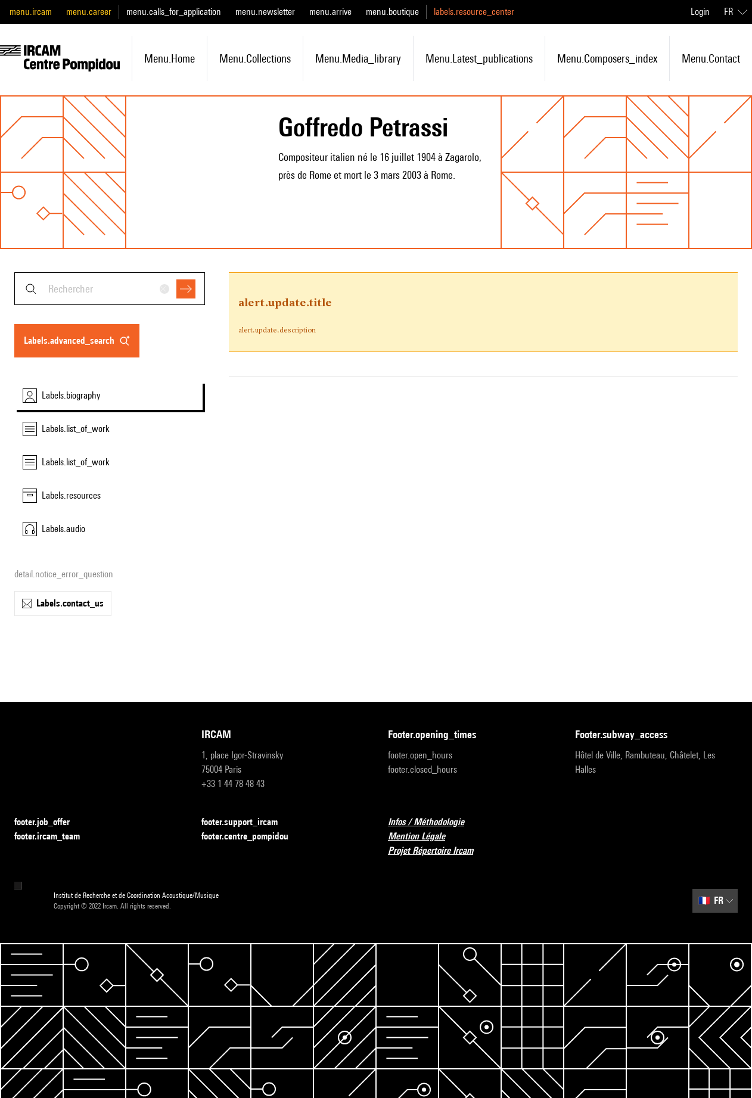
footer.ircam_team (54, 837)
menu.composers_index (607, 58)
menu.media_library (358, 58)
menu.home (169, 58)
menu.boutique (392, 11)
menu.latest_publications (479, 58)
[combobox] (109, 288)
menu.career (88, 11)
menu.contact (711, 58)
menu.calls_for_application (173, 11)
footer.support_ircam (246, 822)
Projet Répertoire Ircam (437, 851)
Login (700, 11)
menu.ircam (31, 11)
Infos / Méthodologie (433, 822)
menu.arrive (330, 11)
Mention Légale (423, 837)
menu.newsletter (265, 11)
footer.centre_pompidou (252, 837)
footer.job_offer (49, 822)
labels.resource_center (474, 11)
